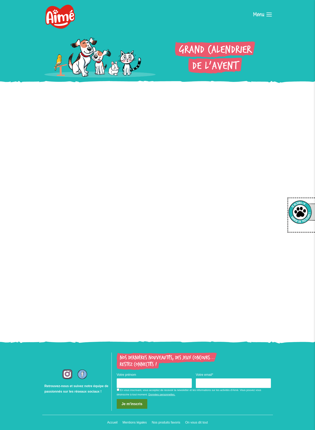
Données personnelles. (161, 394)
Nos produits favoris (166, 422)
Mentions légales (134, 422)
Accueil (112, 422)
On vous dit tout (196, 422)
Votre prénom (126, 374)
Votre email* (204, 374)
